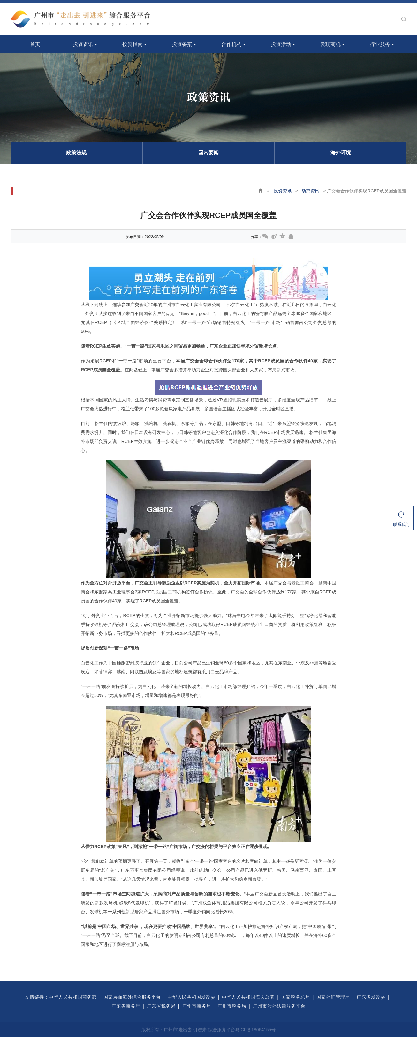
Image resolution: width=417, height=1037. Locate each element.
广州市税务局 (231, 1006)
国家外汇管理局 (333, 997)
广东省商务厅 (125, 1006)
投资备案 (182, 44)
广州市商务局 (196, 1006)
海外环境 (340, 152)
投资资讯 (83, 44)
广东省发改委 (371, 997)
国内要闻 (208, 152)
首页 (35, 44)
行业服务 (380, 44)
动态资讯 (310, 190)
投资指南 (132, 44)
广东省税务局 (161, 1006)
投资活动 (281, 44)
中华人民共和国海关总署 (248, 997)
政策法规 (76, 152)
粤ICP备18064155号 (255, 1029)
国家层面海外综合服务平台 (132, 997)
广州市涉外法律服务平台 (279, 1006)
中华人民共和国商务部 (73, 997)
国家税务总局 (295, 997)
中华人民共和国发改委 (192, 997)
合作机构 (231, 44)
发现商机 (330, 44)
